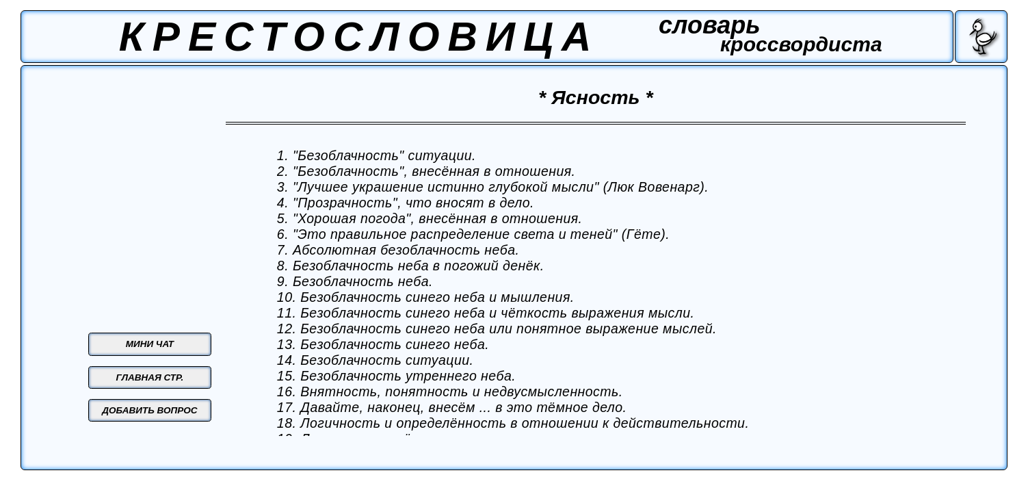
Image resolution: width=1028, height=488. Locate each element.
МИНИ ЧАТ (150, 344)
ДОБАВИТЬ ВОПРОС (149, 410)
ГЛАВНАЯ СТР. (150, 377)
